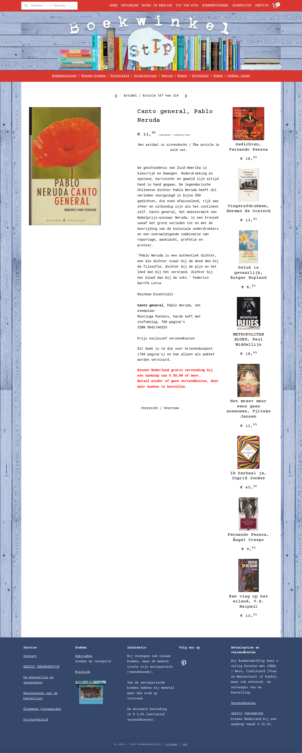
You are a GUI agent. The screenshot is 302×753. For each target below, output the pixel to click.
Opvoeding (200, 76)
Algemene (31, 709)
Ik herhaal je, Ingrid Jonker (248, 476)
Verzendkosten (243, 703)
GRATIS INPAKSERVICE (41, 667)
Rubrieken (83, 656)
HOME (113, 6)
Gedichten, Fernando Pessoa (248, 147)
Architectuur (145, 76)
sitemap (171, 744)
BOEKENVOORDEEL (215, 6)
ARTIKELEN (129, 6)
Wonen (182, 76)
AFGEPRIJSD (241, 6)
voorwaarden (50, 709)
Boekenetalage (64, 76)
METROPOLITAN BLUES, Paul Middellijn (248, 339)
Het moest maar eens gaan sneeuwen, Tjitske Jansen (248, 409)
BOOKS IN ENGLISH (157, 6)
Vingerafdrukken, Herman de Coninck (248, 209)
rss (184, 744)
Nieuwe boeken (93, 76)
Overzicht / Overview (160, 408)
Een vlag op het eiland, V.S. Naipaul (248, 601)
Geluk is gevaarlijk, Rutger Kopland (248, 272)
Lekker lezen (238, 76)
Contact (30, 656)
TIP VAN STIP (187, 6)
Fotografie (119, 76)
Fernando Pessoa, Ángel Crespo (248, 537)
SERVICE (261, 6)
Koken (218, 76)
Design (167, 76)
